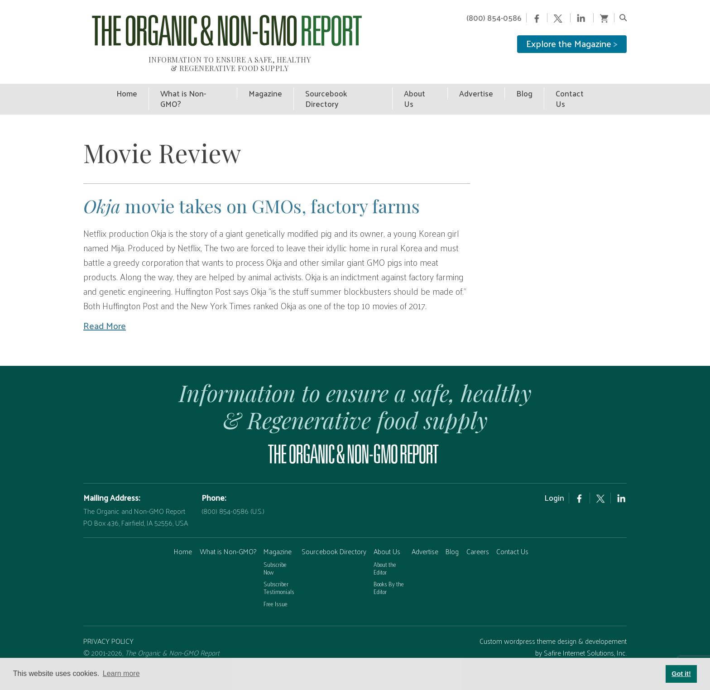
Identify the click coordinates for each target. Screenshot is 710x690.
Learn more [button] (121, 673)
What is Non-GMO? (228, 537)
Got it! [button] (681, 673)
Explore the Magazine (572, 43)
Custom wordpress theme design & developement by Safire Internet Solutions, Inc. (553, 633)
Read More (104, 312)
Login (554, 484)
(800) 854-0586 (494, 17)
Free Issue (276, 590)
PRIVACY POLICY (108, 627)
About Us (387, 537)
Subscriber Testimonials (279, 574)
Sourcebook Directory (334, 537)
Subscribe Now (275, 555)
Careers (477, 537)
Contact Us (512, 537)
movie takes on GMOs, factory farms (251, 192)
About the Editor (385, 555)
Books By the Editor (389, 574)
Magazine (278, 537)
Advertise (425, 537)
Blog (452, 537)
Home (183, 537)
